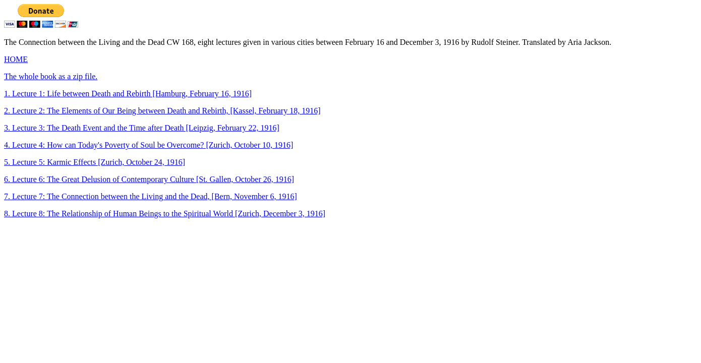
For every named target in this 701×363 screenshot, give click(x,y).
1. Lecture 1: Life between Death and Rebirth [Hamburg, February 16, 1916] (128, 93)
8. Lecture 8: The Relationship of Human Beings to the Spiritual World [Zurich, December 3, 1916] (164, 213)
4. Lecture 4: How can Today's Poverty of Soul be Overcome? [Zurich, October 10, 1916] (148, 145)
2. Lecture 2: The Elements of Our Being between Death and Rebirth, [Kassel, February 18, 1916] (162, 110)
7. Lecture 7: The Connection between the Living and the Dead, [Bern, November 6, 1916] (150, 196)
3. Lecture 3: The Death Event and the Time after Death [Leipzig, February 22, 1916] (141, 128)
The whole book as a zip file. (50, 76)
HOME (16, 59)
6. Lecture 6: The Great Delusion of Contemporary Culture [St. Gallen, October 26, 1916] (149, 179)
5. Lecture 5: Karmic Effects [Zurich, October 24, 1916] (94, 162)
